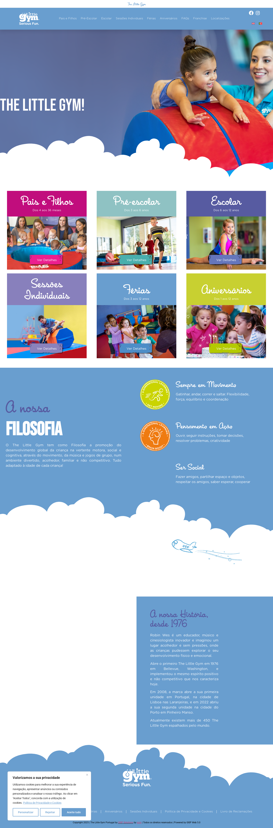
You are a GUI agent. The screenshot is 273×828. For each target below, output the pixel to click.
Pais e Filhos (68, 18)
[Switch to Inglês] (253, 23)
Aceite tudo (74, 812)
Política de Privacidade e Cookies (42, 802)
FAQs (185, 18)
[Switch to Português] (260, 23)
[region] (49, 795)
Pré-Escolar (89, 18)
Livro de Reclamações (236, 811)
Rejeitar (50, 812)
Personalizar (25, 812)
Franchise (200, 18)
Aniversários (168, 18)
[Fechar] (87, 774)
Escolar (106, 18)
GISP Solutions (125, 822)
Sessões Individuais (129, 18)
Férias (151, 18)
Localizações (220, 18)
